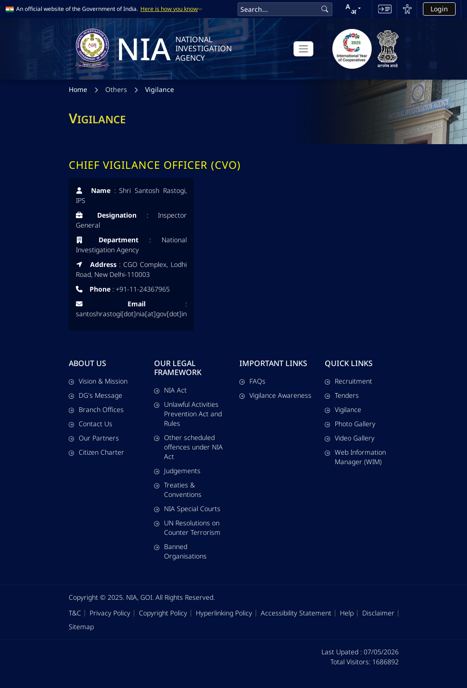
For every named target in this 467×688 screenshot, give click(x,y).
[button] (353, 9)
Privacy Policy (110, 612)
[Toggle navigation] (303, 48)
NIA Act (170, 389)
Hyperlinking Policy (224, 612)
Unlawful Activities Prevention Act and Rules (188, 414)
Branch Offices (96, 409)
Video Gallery (350, 437)
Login (439, 8)
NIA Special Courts (187, 508)
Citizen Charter (96, 452)
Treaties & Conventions (177, 489)
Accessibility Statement (296, 612)
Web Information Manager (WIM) (355, 457)
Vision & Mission (98, 380)
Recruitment (348, 380)
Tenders (342, 395)
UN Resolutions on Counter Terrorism (187, 527)
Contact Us (90, 423)
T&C (75, 612)
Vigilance (159, 90)
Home (78, 90)
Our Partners (94, 437)
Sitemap (81, 626)
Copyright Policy (163, 612)
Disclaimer (378, 612)
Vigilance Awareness (275, 395)
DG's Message (95, 395)
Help (347, 612)
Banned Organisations (180, 551)
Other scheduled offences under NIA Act (188, 447)
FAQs (252, 380)
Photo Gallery (350, 423)
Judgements (177, 470)
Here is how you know (171, 9)
